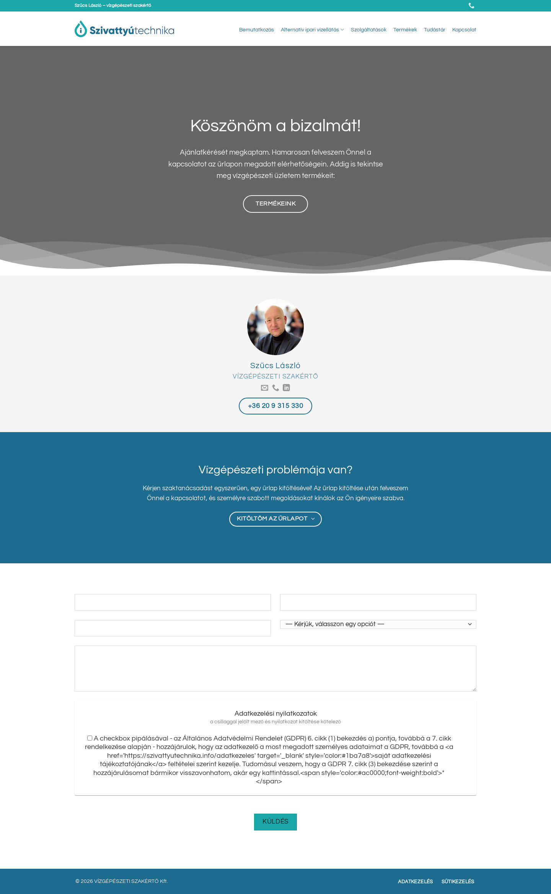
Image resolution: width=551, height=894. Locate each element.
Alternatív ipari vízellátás (312, 29)
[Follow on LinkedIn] (286, 388)
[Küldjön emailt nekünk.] (264, 388)
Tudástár (434, 30)
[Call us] (275, 388)
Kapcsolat (464, 30)
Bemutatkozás (256, 30)
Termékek (405, 30)
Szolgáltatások (368, 30)
